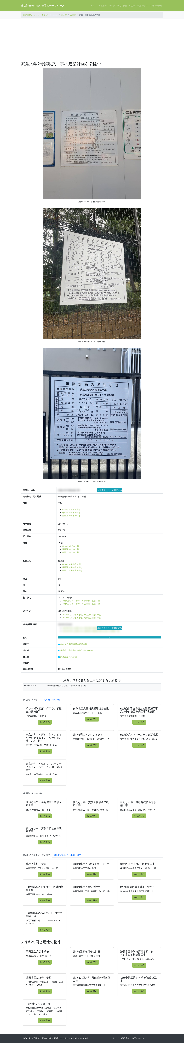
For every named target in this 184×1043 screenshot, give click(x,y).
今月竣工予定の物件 (118, 5)
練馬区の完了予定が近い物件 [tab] (36, 855)
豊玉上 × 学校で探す (71, 515)
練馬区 (73, 15)
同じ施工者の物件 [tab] (52, 699)
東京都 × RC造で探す (71, 546)
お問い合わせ (156, 5)
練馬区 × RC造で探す (71, 549)
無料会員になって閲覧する (109, 490)
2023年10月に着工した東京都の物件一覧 (81, 601)
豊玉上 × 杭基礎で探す (72, 570)
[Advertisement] (92, 40)
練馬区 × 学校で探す (71, 512)
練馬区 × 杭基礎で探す (72, 567)
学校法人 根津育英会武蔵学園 (73, 644)
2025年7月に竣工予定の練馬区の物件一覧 (82, 617)
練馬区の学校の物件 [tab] (32, 793)
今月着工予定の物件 (138, 5)
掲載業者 (103, 5)
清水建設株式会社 (68, 657)
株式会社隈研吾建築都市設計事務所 (76, 650)
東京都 (64, 15)
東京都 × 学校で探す (71, 509)
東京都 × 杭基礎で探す (72, 564)
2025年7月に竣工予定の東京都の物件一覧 (82, 614)
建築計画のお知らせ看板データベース (43, 5)
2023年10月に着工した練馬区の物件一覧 (81, 604)
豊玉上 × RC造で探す (71, 552)
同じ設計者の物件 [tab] (31, 699)
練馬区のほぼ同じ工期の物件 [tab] (67, 855)
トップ (93, 5)
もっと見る (45, 722)
